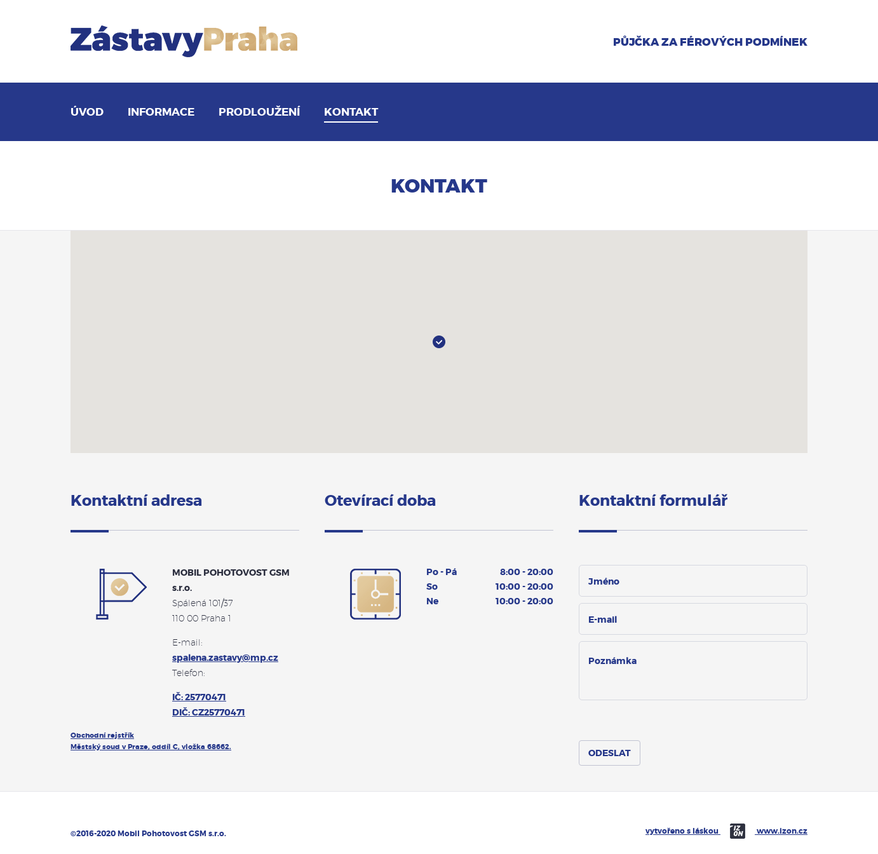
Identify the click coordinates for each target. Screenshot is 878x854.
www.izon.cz (782, 831)
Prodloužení (259, 112)
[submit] (609, 753)
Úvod (87, 112)
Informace (161, 112)
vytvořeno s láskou (701, 831)
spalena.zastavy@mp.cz (225, 657)
